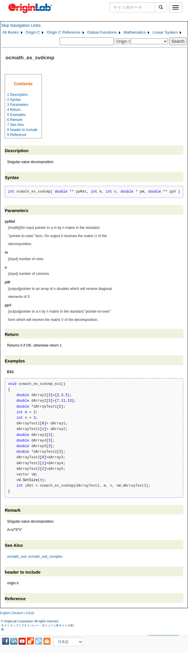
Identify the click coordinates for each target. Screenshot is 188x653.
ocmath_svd (16, 556)
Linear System (165, 32)
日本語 (29, 613)
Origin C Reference (63, 32)
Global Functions (102, 32)
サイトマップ (10, 625)
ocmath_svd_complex (45, 556)
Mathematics (135, 32)
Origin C (33, 32)
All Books (10, 32)
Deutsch (17, 613)
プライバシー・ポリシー (37, 625)
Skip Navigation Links (21, 25)
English (5, 613)
